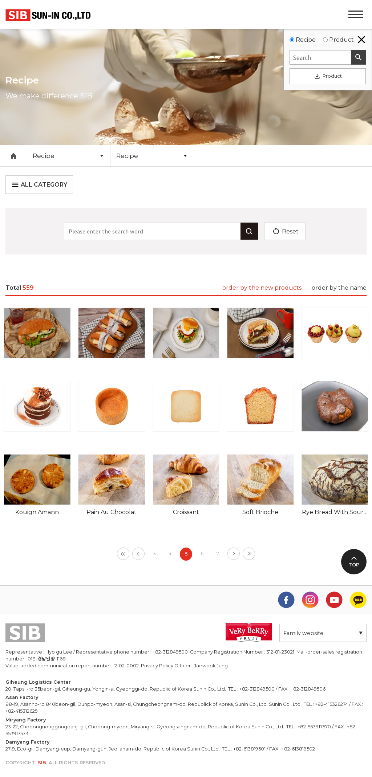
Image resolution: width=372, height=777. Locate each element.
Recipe (306, 39)
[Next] (233, 554)
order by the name (339, 287)
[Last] (249, 554)
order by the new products (262, 287)
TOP (353, 565)
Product (341, 39)
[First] (123, 554)
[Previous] (138, 554)
